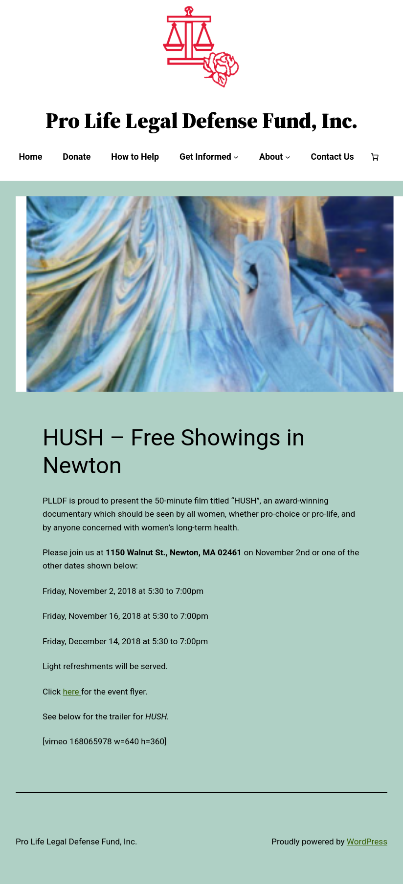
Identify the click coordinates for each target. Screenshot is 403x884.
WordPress (367, 841)
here (72, 691)
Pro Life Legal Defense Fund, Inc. (201, 120)
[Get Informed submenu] (236, 157)
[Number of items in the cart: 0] (375, 156)
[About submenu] (288, 157)
